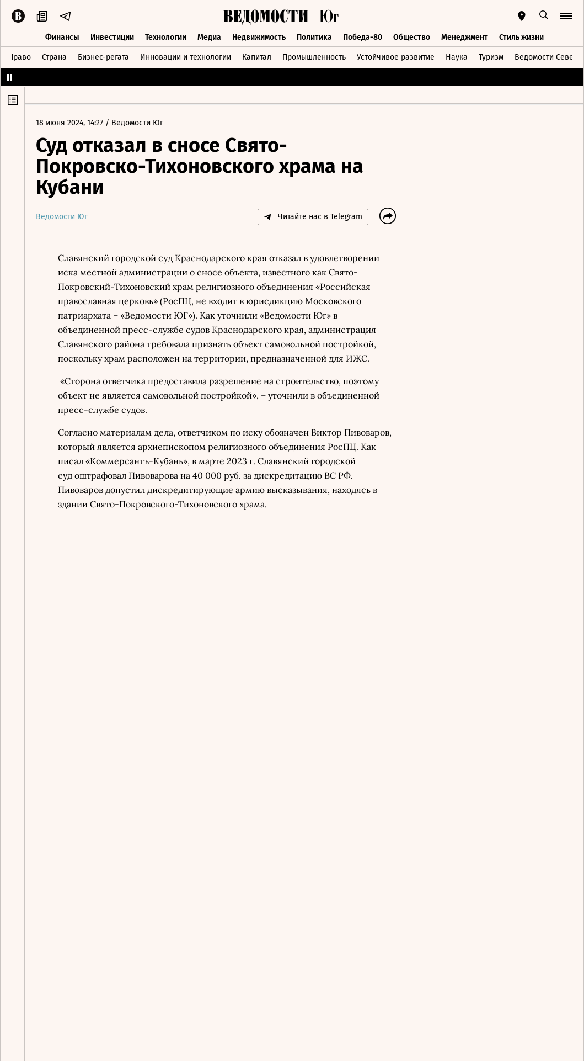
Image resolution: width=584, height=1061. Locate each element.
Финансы (62, 37)
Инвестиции (112, 37)
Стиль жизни (521, 37)
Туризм (491, 57)
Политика (314, 37)
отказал (285, 257)
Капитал (256, 57)
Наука (457, 57)
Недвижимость (259, 37)
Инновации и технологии (185, 57)
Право (19, 57)
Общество (411, 37)
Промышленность (314, 57)
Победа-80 (362, 37)
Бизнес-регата (103, 57)
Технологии (165, 37)
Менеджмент (464, 37)
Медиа (209, 37)
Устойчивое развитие (396, 57)
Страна (54, 57)
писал (71, 460)
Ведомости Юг (137, 123)
